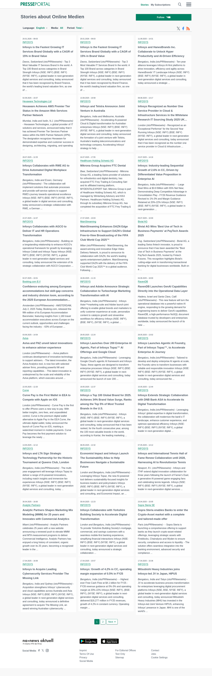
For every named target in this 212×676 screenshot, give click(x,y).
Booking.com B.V (32, 282)
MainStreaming (88, 222)
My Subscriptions (160, 5)
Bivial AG (143, 222)
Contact (155, 658)
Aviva (26, 339)
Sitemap (119, 665)
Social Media (86, 669)
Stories (145, 5)
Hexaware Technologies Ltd (37, 102)
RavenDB (143, 282)
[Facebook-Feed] (183, 29)
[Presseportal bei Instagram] (46, 658)
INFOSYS (28, 43)
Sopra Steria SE (146, 512)
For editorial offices (125, 658)
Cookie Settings (159, 665)
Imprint (83, 658)
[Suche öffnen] (180, 4)
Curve (26, 395)
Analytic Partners (32, 512)
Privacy (83, 665)
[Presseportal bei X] (42, 658)
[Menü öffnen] (188, 4)
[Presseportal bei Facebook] (38, 658)
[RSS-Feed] (188, 29)
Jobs (153, 662)
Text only (120, 662)
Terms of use (87, 662)
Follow (163, 17)
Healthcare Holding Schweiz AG (97, 161)
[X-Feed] (178, 29)
